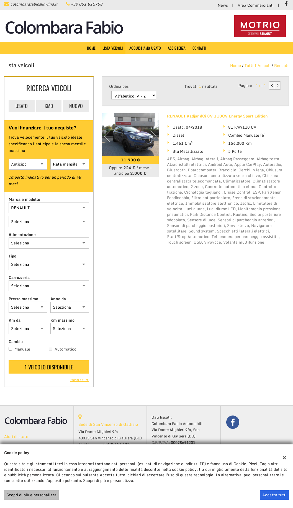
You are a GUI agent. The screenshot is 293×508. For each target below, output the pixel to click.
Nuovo (76, 105)
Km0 (49, 105)
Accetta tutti (274, 495)
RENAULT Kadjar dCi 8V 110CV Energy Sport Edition (217, 116)
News (223, 5)
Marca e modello (24, 199)
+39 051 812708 (86, 4)
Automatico (65, 349)
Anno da (58, 299)
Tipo (12, 256)
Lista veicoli (112, 48)
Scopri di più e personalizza (31, 495)
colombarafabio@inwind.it (34, 4)
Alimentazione (22, 234)
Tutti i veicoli (258, 65)
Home (91, 48)
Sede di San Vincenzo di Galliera (108, 424)
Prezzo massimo (23, 299)
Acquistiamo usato (145, 48)
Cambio (16, 341)
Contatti (199, 48)
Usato (22, 105)
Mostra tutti (79, 380)
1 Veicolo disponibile (49, 367)
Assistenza (177, 48)
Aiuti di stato (16, 436)
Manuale (22, 349)
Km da (14, 320)
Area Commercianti (256, 5)
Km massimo (62, 320)
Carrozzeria (19, 277)
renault (281, 65)
